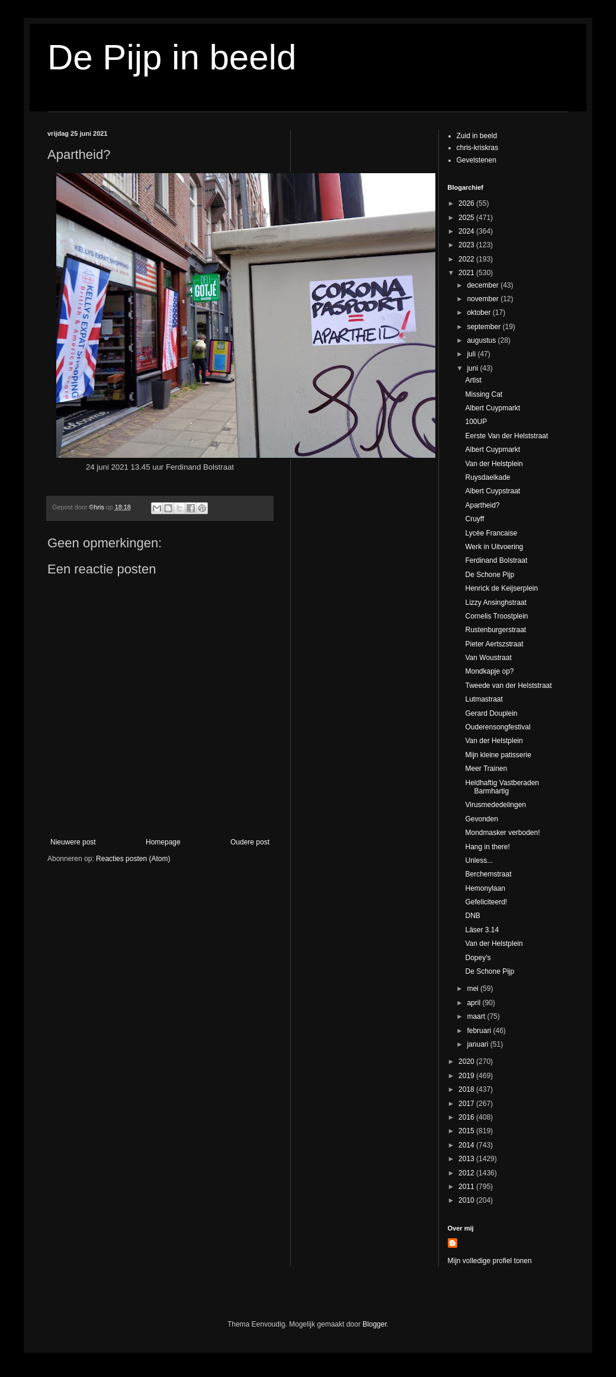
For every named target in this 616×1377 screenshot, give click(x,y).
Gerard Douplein (491, 713)
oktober (479, 312)
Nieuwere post (73, 842)
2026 (467, 203)
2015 (467, 1131)
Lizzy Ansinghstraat (495, 602)
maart (477, 1016)
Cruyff (474, 519)
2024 (467, 231)
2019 (467, 1076)
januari (478, 1044)
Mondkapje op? (489, 671)
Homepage (163, 842)
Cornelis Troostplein (496, 616)
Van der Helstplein (493, 464)
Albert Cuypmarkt (492, 408)
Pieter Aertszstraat (494, 644)
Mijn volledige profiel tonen (490, 1261)
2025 (467, 217)
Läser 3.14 (482, 930)
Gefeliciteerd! (486, 902)
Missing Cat (483, 394)
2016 (467, 1117)
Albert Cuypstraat (492, 491)
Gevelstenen (476, 160)
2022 (467, 259)
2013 (467, 1159)
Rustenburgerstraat (495, 630)
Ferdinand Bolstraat (496, 560)
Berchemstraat (488, 874)
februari (480, 1031)
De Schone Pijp (489, 574)
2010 (467, 1200)
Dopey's (477, 958)
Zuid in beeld (477, 136)
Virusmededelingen (495, 805)
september (484, 327)
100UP (476, 421)
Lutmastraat (483, 699)
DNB (472, 915)
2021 (467, 273)
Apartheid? (482, 505)
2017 (467, 1103)
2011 (467, 1186)
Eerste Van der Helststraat (506, 436)
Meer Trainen (486, 768)
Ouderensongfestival (497, 727)
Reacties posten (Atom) (133, 859)
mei (473, 988)
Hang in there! (487, 847)
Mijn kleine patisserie (498, 755)
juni (473, 368)
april (474, 1003)
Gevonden (481, 819)
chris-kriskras (478, 148)
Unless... (479, 860)
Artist (473, 380)
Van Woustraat (488, 658)
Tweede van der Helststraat (508, 685)
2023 (467, 245)
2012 (467, 1173)
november (483, 299)
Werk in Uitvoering (494, 547)
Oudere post (250, 842)
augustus (482, 340)
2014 (467, 1145)
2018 (467, 1089)
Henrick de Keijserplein (501, 588)
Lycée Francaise (491, 533)
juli (472, 354)
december (483, 285)
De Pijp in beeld (171, 57)
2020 (467, 1061)
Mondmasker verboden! (502, 832)
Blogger (374, 1324)
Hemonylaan (485, 888)
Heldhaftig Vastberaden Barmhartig (502, 787)
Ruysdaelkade (487, 477)
